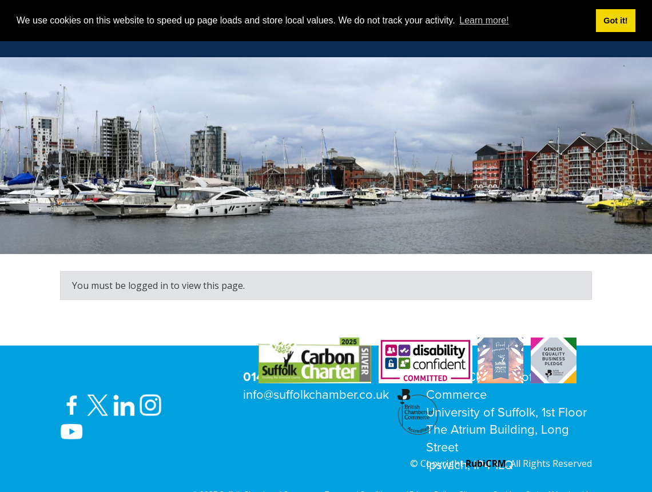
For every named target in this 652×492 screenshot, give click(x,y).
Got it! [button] (615, 20)
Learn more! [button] (483, 20)
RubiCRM (486, 463)
